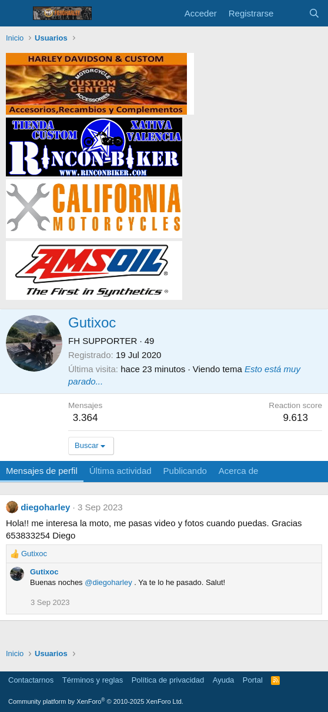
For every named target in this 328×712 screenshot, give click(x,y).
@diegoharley (108, 582)
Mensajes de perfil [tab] (42, 471)
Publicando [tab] (185, 471)
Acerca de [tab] (239, 471)
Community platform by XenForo (95, 701)
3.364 (85, 417)
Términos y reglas (92, 680)
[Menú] (16, 13)
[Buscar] (314, 13)
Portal (253, 680)
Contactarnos (30, 680)
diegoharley (45, 507)
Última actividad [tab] (120, 471)
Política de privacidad (168, 680)
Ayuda (224, 680)
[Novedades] (290, 13)
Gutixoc (44, 571)
